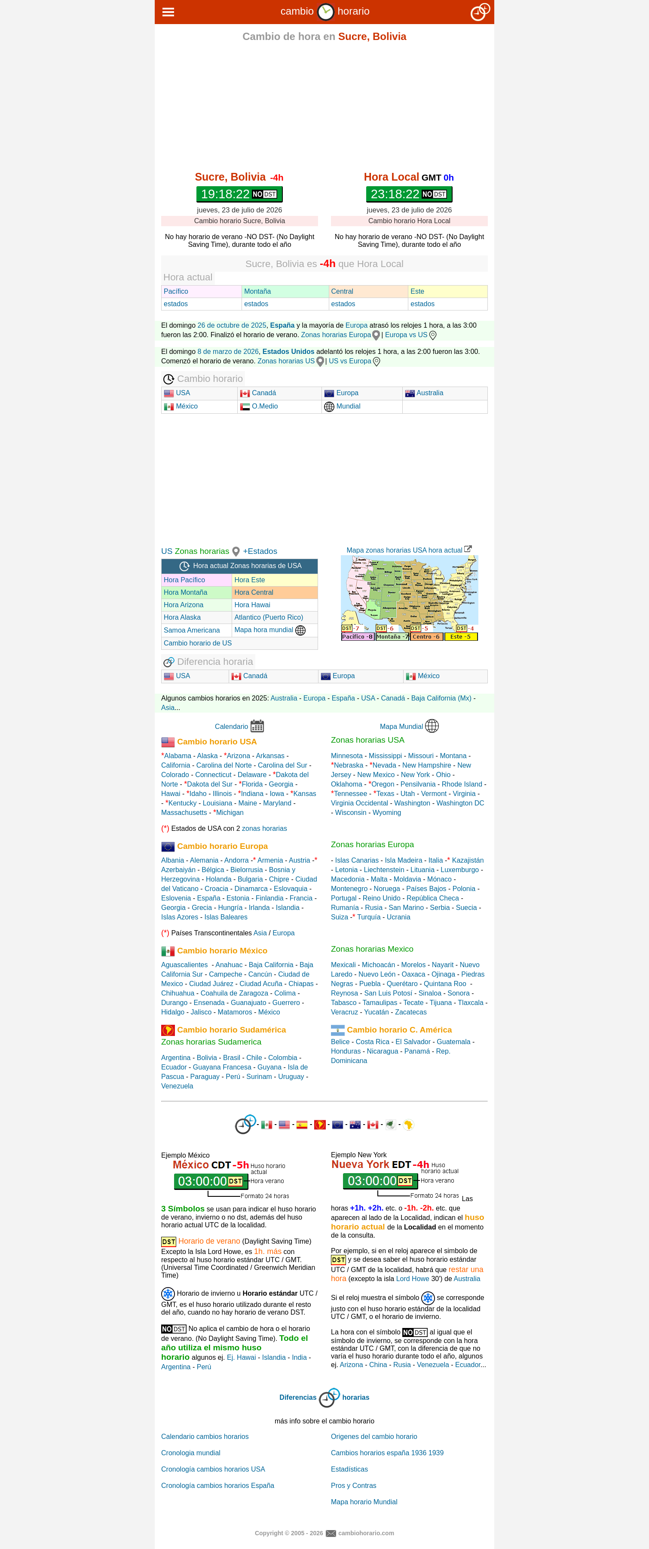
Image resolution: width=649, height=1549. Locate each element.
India (299, 1357)
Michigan (230, 812)
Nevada (384, 765)
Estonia (238, 898)
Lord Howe (412, 1278)
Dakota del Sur (210, 784)
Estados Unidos (289, 351)
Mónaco (439, 879)
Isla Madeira (403, 860)
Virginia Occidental (359, 803)
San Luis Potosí (388, 993)
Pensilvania (418, 784)
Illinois (222, 793)
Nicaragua (382, 1051)
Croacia (216, 888)
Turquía (369, 917)
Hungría (230, 907)
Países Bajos (426, 888)
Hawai (170, 793)
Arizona (238, 755)
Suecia (466, 907)
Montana (453, 755)
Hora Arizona (184, 605)
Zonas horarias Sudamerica (211, 1041)
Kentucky (182, 803)
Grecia (202, 907)
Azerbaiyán (178, 869)
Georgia (281, 784)
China (378, 1364)
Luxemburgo (460, 869)
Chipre (279, 879)
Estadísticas (349, 1469)
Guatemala (453, 1041)
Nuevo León (376, 974)
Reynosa (344, 993)
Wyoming (387, 812)
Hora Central (253, 592)
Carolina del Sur (282, 765)
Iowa (276, 793)
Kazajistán (468, 860)
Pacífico (176, 291)
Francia (301, 898)
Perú (233, 1076)
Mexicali (343, 964)
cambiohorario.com (366, 1532)
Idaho (198, 793)
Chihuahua (177, 993)
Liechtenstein (384, 869)
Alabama (177, 755)
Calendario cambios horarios (205, 1436)
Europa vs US (411, 334)
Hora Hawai (252, 605)
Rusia (374, 907)
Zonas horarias (200, 551)
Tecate (413, 1002)
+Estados (260, 551)
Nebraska (348, 765)
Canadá (258, 392)
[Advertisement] (324, 108)
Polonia (464, 888)
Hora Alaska (182, 617)
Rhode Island (462, 784)
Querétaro (402, 983)
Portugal (344, 898)
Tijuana (440, 1002)
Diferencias (297, 1397)
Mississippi (385, 755)
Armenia (270, 860)
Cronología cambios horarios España (217, 1485)
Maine (248, 803)
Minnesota (347, 755)
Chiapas (301, 983)
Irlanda (259, 907)
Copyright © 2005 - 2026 (289, 1532)
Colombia (282, 1057)
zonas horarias (264, 828)
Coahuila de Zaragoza (234, 993)
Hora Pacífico (184, 580)
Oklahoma (346, 784)
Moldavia (407, 879)
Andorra (236, 860)
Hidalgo (172, 1012)
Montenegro (349, 888)
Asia (167, 707)
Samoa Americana (192, 630)
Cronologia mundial (190, 1453)
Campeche (225, 974)
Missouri (421, 755)
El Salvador (413, 1041)
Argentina (176, 1057)
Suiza (339, 917)
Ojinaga (443, 974)
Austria (299, 860)
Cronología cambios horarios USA (213, 1469)
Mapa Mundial (401, 726)
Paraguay (205, 1076)
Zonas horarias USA (367, 739)
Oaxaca (414, 974)
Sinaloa (430, 993)
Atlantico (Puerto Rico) (268, 617)
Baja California (271, 964)
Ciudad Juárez (211, 983)
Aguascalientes (184, 964)
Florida (252, 784)
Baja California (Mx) (441, 698)
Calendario (231, 726)
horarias (356, 1397)
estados (176, 303)
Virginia (464, 793)
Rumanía (345, 907)
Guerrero (286, 1002)
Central (342, 291)
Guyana (269, 1067)
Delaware (252, 774)
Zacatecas (411, 1012)
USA (177, 392)
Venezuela (177, 1086)
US (166, 551)
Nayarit (443, 964)
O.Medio (259, 406)
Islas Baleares (226, 917)
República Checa (433, 898)
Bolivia (207, 1057)
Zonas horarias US (286, 361)
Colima (285, 993)
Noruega (387, 888)
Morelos (413, 964)
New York (415, 774)
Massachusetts (184, 812)
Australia (424, 392)
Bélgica (213, 869)
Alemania (204, 860)
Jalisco (200, 1012)
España (343, 698)
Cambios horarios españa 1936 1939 (387, 1453)
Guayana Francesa (222, 1067)
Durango (174, 1002)
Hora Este (249, 580)
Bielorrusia (246, 869)
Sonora (458, 993)
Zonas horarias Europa (336, 334)
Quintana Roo (445, 983)
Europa (357, 325)
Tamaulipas (380, 1002)
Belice (340, 1041)
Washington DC (460, 803)
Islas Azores (179, 917)
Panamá (417, 1051)
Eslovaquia (290, 888)
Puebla (370, 983)
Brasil (231, 1057)
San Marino (406, 907)
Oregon (382, 784)
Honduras (346, 1051)
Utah (408, 793)
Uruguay (291, 1076)
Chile (254, 1057)
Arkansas (270, 755)
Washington (412, 803)
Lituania (422, 869)
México (181, 406)
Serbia (440, 907)
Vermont (434, 793)
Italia (436, 860)
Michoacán (378, 964)
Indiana (252, 793)
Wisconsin (351, 812)
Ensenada (209, 1002)
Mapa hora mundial (269, 629)
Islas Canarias (357, 860)
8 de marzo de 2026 (228, 351)
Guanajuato (248, 1002)
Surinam (259, 1076)
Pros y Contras (354, 1485)
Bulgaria (250, 879)
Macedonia (347, 879)
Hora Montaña (185, 592)
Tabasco (344, 1002)
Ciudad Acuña (260, 983)
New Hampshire (426, 765)
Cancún (260, 974)
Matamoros (235, 1012)
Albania (172, 860)
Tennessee (350, 793)
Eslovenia (176, 898)
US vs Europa (355, 361)
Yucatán (376, 1012)
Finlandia (270, 898)
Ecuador (174, 1067)
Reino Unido (382, 898)
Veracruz (344, 1012)
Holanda (219, 879)
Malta (379, 879)
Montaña (257, 291)
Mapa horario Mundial (364, 1502)
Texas (386, 793)
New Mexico (376, 774)
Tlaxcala (471, 1002)
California (175, 765)
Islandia (288, 907)
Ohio (443, 774)
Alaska (207, 755)
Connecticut (213, 774)
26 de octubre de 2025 (232, 325)
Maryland (277, 803)
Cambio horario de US (198, 643)
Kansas (304, 793)
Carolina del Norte (222, 765)
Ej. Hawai (241, 1357)
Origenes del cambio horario (374, 1436)
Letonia (346, 869)
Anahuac (228, 964)
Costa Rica (372, 1041)
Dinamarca (250, 888)
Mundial (342, 406)
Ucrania (398, 917)
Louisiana (218, 803)
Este (417, 291)
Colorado (175, 774)
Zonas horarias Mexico (372, 948)
